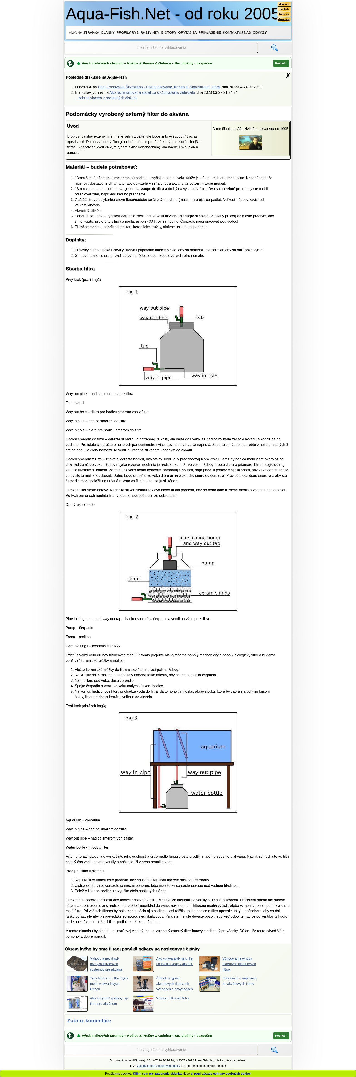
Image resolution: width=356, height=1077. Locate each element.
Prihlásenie (209, 32)
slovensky (283, 20)
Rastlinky (150, 32)
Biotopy (168, 32)
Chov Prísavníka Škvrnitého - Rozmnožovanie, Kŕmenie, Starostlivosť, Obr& (159, 87)
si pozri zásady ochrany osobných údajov (221, 1073)
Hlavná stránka (84, 32)
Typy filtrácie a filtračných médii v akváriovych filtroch (94, 984)
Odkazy (260, 32)
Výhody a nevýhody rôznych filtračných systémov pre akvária (96, 964)
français (283, 15)
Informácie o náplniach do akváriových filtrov (229, 984)
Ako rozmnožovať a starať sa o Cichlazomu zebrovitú (152, 92)
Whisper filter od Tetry (162, 1010)
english (284, 9)
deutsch (283, 4)
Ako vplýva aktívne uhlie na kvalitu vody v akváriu (162, 964)
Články (108, 32)
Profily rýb (127, 32)
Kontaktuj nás (237, 32)
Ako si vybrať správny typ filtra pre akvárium (96, 1010)
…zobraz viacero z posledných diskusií (106, 98)
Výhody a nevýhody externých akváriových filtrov (229, 964)
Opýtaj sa (187, 32)
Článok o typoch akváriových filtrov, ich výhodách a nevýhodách (162, 986)
